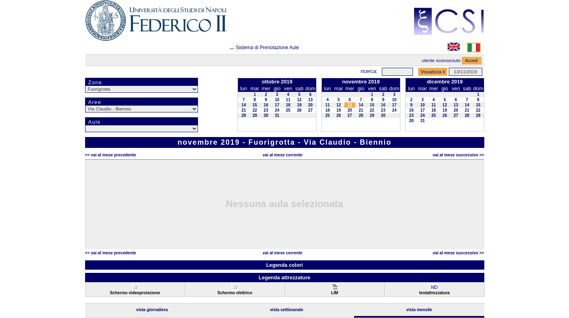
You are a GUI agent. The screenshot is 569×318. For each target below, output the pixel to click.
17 (277, 105)
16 (266, 105)
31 (277, 115)
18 (288, 105)
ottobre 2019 (277, 82)
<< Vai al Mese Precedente (110, 155)
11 (288, 100)
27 (310, 110)
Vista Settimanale (286, 310)
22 (254, 110)
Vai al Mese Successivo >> (458, 155)
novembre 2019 (360, 82)
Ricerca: (369, 71)
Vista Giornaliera (152, 310)
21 (244, 110)
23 (266, 110)
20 (310, 105)
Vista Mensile (419, 310)
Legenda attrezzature (284, 277)
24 (277, 110)
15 (254, 105)
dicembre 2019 (445, 82)
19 (299, 105)
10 (277, 100)
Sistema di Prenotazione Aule (267, 47)
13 (310, 100)
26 (299, 110)
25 (288, 110)
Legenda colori (284, 265)
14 (244, 105)
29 (254, 115)
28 (244, 115)
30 (266, 115)
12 (299, 100)
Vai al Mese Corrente (282, 155)
